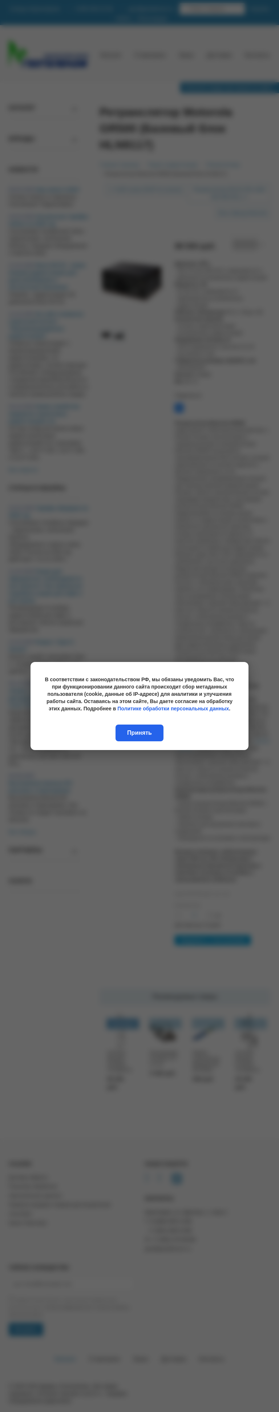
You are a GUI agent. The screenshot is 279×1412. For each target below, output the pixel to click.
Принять (139, 733)
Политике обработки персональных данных (173, 708)
